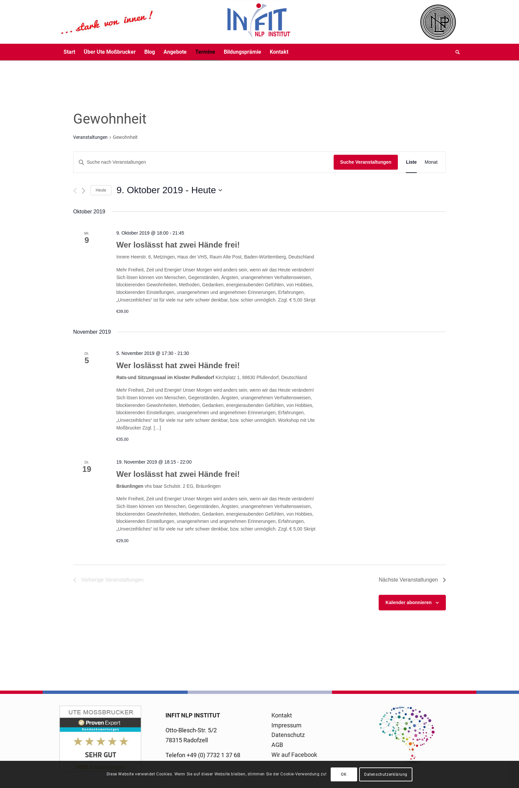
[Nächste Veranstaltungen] (83, 191)
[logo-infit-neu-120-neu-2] (175, 22)
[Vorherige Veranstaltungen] (75, 191)
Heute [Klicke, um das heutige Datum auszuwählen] (101, 190)
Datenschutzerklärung (385, 774)
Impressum (286, 725)
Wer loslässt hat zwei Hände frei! (178, 244)
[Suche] (455, 52)
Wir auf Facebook (294, 754)
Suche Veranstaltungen (366, 162)
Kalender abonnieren (409, 602)
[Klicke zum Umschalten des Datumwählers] (169, 190)
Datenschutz (288, 734)
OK (344, 774)
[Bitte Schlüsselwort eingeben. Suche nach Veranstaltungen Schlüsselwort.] (203, 162)
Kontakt (281, 715)
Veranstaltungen (90, 137)
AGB (277, 744)
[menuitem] (69, 52)
